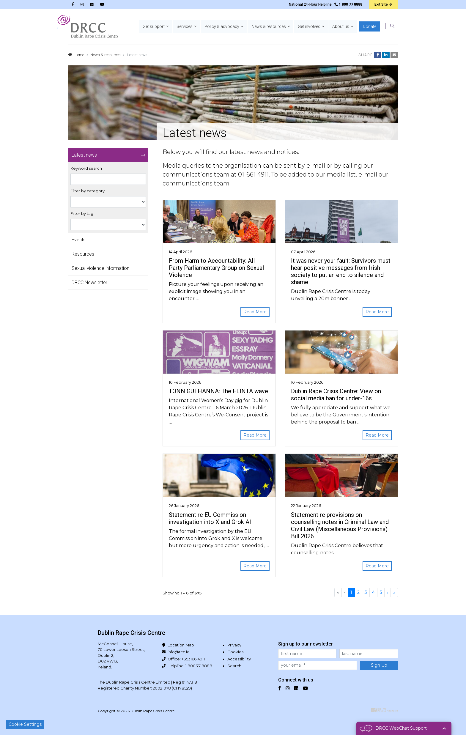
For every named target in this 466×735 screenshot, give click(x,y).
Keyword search (86, 168)
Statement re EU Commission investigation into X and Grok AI (210, 518)
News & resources (105, 55)
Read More (255, 311)
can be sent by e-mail (293, 165)
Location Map (181, 645)
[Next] (387, 592)
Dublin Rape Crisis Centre (88, 27)
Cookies (235, 651)
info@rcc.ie (179, 651)
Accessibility (239, 659)
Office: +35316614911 (186, 659)
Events (79, 240)
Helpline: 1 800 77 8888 (190, 665)
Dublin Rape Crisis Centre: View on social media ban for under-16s (336, 395)
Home (79, 55)
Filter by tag (81, 213)
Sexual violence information (100, 268)
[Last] (394, 592)
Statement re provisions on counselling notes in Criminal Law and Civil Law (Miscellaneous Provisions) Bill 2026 (340, 525)
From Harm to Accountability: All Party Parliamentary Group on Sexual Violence (216, 267)
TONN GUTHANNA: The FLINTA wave (218, 391)
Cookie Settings (25, 724)
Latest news (84, 155)
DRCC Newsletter (89, 282)
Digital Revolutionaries (384, 710)
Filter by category (87, 191)
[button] (161, 27)
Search (234, 665)
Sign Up (379, 665)
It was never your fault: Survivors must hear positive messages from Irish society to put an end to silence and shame (341, 271)
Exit (383, 4)
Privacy (234, 645)
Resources (83, 254)
